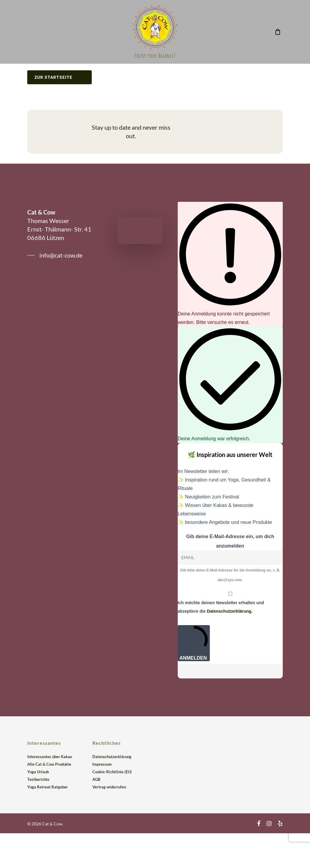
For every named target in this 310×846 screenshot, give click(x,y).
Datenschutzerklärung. (229, 611)
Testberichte (38, 779)
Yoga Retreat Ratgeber (47, 786)
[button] (54, 255)
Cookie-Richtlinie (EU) (112, 771)
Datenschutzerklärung (111, 756)
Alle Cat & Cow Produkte (49, 764)
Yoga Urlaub (38, 771)
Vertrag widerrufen (109, 786)
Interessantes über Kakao (49, 756)
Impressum (102, 764)
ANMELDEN (194, 643)
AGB (96, 779)
